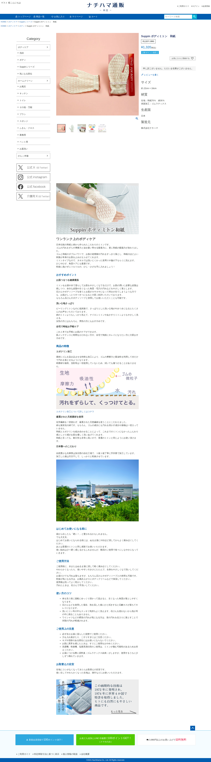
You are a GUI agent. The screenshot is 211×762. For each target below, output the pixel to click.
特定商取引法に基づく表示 (46, 754)
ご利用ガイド (183, 6)
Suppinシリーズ (25, 22)
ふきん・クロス (27, 128)
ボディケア (12, 22)
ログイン (195, 6)
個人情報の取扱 (70, 754)
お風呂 (23, 86)
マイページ (76, 16)
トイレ (23, 100)
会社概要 (85, 754)
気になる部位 (26, 73)
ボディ (22, 26)
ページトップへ (192, 728)
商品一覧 (38, 16)
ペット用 (24, 142)
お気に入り (58, 16)
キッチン (24, 93)
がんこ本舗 (23, 156)
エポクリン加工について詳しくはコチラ (75, 411)
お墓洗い (24, 149)
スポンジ (24, 121)
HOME (3, 22)
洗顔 (22, 53)
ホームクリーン (25, 81)
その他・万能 (26, 107)
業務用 (23, 135)
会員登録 (206, 6)
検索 (194, 17)
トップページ (23, 16)
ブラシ (23, 114)
